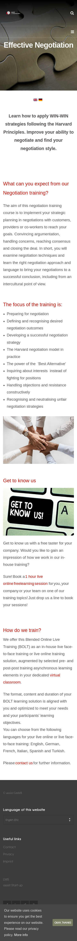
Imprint (8, 861)
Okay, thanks (62, 922)
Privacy (8, 854)
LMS (6, 879)
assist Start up (13, 885)
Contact (9, 847)
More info (21, 935)
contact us (24, 763)
